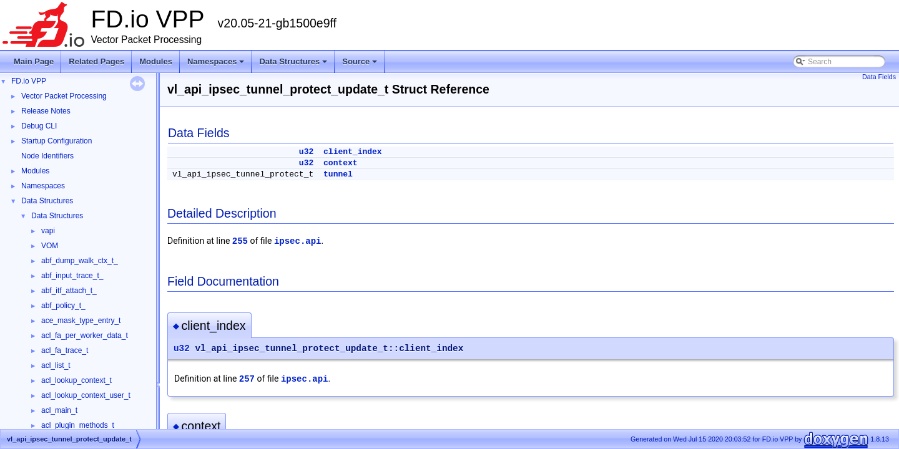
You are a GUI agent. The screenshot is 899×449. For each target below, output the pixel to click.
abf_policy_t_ (63, 305)
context (340, 163)
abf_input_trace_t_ (72, 275)
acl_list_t (56, 365)
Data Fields (879, 76)
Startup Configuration (56, 141)
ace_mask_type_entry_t (80, 320)
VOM (49, 245)
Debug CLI (39, 126)
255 (240, 241)
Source (360, 65)
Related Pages (96, 61)
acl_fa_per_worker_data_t (84, 335)
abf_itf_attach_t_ (69, 290)
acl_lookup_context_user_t (85, 395)
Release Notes (46, 111)
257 (247, 379)
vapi (48, 230)
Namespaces (217, 65)
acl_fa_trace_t (64, 350)
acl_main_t (59, 410)
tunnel (338, 174)
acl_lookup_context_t (76, 380)
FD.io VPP (28, 81)
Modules (155, 61)
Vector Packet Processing (64, 96)
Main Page (34, 61)
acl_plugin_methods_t (77, 425)
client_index (352, 152)
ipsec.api (298, 241)
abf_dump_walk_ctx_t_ (79, 260)
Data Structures (294, 65)
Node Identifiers (47, 156)
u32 (306, 152)
